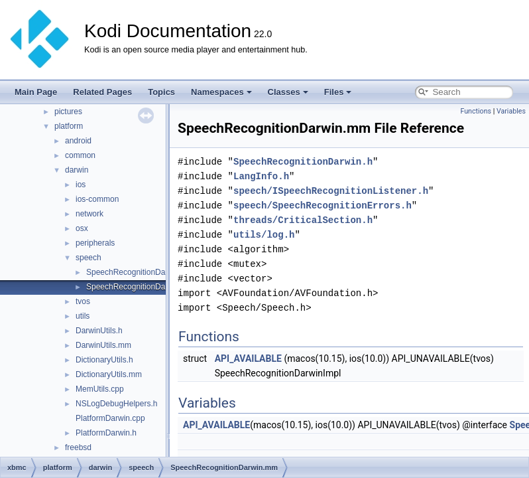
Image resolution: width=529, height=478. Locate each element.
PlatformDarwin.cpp (110, 418)
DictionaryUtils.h (104, 359)
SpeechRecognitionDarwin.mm (141, 286)
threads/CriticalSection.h (303, 220)
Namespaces (221, 92)
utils (82, 316)
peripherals (95, 243)
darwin (76, 170)
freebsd (78, 447)
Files (338, 92)
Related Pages (102, 92)
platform (68, 126)
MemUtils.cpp (100, 389)
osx (82, 228)
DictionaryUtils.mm (109, 374)
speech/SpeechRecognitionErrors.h (322, 205)
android (78, 140)
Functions (475, 111)
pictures (68, 111)
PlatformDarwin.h (106, 433)
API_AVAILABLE (248, 358)
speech (88, 257)
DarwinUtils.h (99, 330)
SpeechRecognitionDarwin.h (136, 272)
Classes (288, 92)
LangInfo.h (261, 176)
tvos (83, 301)
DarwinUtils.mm (103, 345)
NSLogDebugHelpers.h (116, 403)
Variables (511, 111)
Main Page (36, 92)
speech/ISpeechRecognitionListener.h (330, 191)
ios (81, 184)
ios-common (97, 199)
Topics (161, 92)
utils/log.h (263, 234)
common (80, 155)
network (89, 213)
